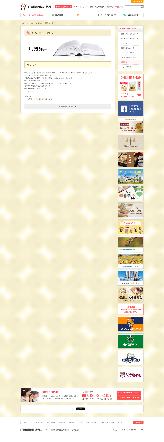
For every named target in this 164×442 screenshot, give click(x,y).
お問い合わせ (51, 422)
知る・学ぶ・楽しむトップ (129, 34)
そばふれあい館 (126, 67)
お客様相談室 (131, 15)
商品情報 (57, 15)
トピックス (25, 422)
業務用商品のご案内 (96, 7)
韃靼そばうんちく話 (127, 48)
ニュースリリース (80, 7)
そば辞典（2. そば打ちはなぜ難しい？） (40, 99)
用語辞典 (47, 23)
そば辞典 (124, 43)
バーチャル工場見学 (127, 52)
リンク (80, 422)
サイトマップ (122, 422)
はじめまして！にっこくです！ (131, 38)
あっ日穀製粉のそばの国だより (131, 57)
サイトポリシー (91, 422)
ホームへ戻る (137, 1)
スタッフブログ (38, 422)
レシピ (82, 15)
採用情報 (62, 422)
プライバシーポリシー (107, 422)
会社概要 (71, 422)
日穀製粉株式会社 (35, 6)
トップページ (24, 23)
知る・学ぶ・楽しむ (32, 15)
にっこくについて (106, 15)
